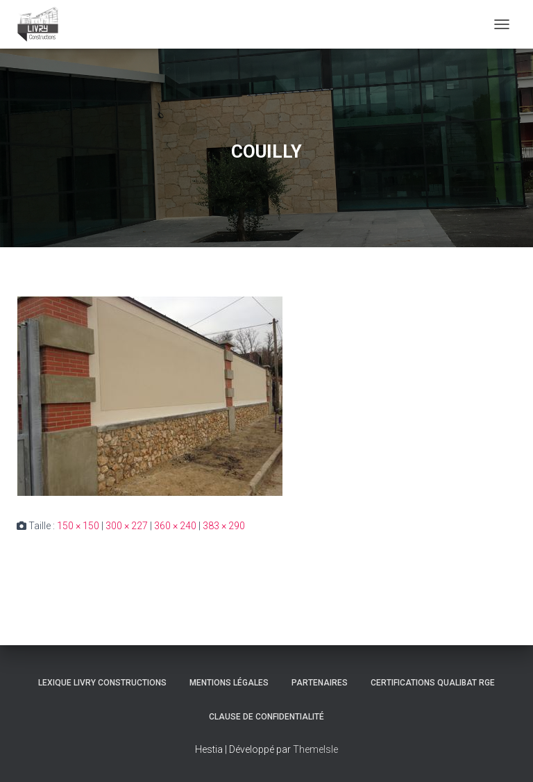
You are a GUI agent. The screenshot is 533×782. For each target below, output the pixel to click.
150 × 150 (78, 525)
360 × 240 (175, 525)
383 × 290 (224, 525)
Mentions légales (229, 683)
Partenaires (319, 683)
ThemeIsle (315, 749)
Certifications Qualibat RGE (433, 683)
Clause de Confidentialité (266, 717)
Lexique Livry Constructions (102, 683)
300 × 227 (126, 525)
